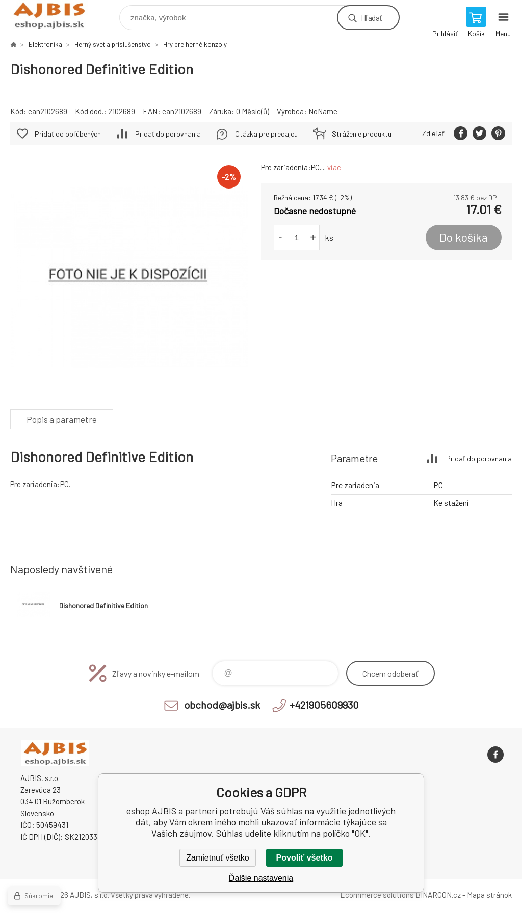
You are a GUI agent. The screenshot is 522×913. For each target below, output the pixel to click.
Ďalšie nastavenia (261, 878)
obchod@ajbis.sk (222, 705)
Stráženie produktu (362, 133)
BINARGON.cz (438, 894)
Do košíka (463, 237)
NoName (322, 111)
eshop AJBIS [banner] (55, 15)
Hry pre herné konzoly (195, 44)
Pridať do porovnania (168, 133)
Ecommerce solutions (377, 894)
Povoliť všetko (304, 857)
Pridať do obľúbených (68, 133)
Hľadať (371, 17)
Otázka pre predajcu (266, 133)
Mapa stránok (489, 894)
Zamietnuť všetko (217, 857)
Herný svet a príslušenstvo (112, 44)
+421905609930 (324, 705)
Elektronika (45, 44)
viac (334, 167)
